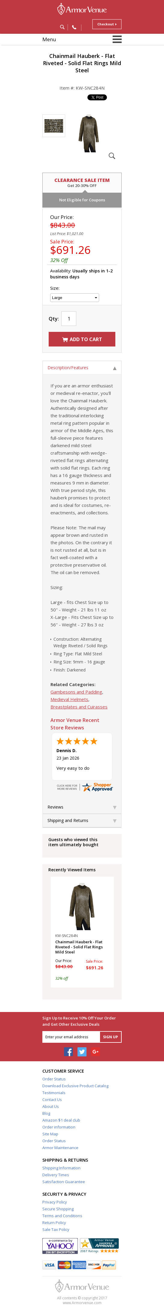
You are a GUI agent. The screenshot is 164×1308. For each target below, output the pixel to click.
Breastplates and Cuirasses (79, 707)
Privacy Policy (54, 1202)
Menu (49, 39)
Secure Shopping (58, 1209)
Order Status (54, 1079)
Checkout (105, 24)
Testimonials (53, 1092)
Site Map (50, 1134)
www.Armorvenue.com (82, 1302)
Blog (46, 1113)
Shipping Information (61, 1168)
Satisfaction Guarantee (63, 1181)
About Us (50, 1106)
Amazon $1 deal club (61, 1120)
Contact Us (52, 1099)
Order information (58, 1127)
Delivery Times (55, 1174)
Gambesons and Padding (76, 692)
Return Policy (54, 1222)
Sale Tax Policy (55, 1229)
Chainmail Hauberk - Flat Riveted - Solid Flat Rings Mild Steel (79, 947)
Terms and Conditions (62, 1215)
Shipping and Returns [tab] (82, 820)
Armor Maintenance (60, 1147)
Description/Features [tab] (82, 367)
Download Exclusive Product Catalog (75, 1085)
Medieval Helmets (69, 699)
